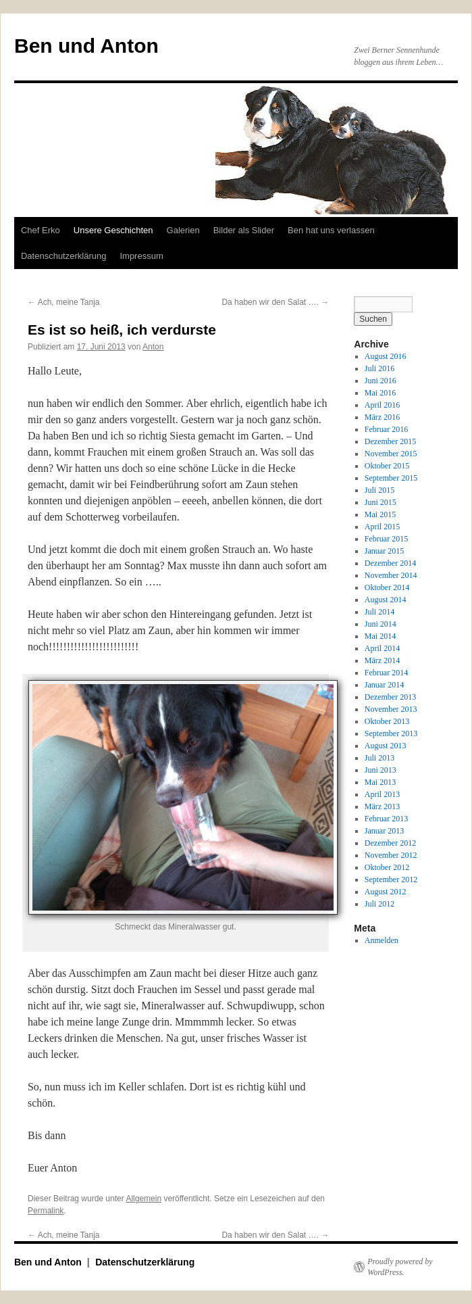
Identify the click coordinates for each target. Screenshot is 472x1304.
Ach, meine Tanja (64, 302)
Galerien (183, 230)
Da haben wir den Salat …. (275, 302)
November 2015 (391, 453)
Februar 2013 (386, 818)
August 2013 (386, 745)
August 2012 (386, 891)
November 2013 (391, 709)
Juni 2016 (380, 380)
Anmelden (381, 940)
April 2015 (382, 526)
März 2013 (382, 806)
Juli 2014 (379, 612)
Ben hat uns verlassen (331, 230)
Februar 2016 (386, 429)
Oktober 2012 (387, 867)
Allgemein (143, 1198)
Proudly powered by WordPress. (399, 1267)
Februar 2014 (386, 672)
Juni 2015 (380, 502)
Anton (152, 347)
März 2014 (382, 660)
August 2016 (386, 356)
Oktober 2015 (387, 465)
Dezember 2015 (390, 441)
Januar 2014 (384, 685)
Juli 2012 (379, 904)
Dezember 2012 (390, 843)
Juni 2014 (380, 624)
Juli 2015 (379, 490)
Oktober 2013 (387, 721)
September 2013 (391, 733)
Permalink (45, 1210)
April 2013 (382, 794)
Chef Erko (40, 230)
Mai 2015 (380, 514)
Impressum (141, 256)
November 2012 (391, 855)
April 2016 (382, 405)
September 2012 (391, 879)
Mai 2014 (380, 636)
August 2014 (386, 599)
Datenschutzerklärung (63, 256)
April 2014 (382, 648)
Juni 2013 (380, 770)
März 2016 (382, 417)
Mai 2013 (380, 782)
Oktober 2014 (387, 587)
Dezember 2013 (390, 697)
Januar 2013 (384, 831)
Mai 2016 (380, 392)
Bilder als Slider (243, 230)
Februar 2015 (386, 539)
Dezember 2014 (390, 563)
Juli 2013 (379, 758)
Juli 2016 (379, 368)
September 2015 (391, 478)
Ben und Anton (86, 45)
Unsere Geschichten (113, 230)
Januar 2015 (384, 551)
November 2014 (391, 575)
